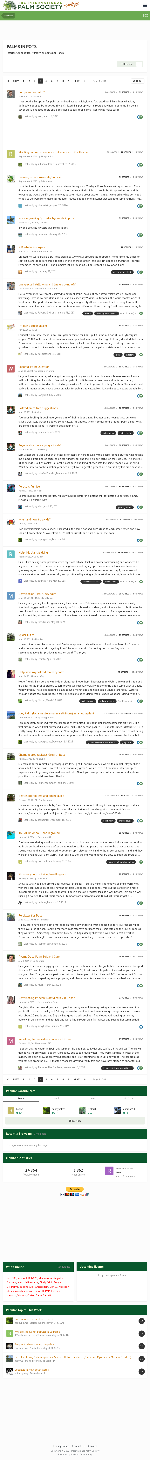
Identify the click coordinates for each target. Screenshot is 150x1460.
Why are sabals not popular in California (37, 1331)
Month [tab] (57, 1097)
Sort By (138, 81)
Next (77, 80)
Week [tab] (21, 1097)
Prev (16, 80)
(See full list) (64, 1266)
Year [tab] (93, 1097)
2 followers (108, 366)
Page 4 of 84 (101, 80)
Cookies (92, 1446)
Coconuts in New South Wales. (32, 1369)
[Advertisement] (75, 31)
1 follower (109, 92)
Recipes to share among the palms (34, 1344)
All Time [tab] (129, 1097)
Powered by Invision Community (75, 1454)
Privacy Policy (61, 1446)
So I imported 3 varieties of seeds (34, 1319)
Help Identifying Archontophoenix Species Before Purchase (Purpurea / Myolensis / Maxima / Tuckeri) (73, 1357)
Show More (75, 1120)
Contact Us (78, 1446)
